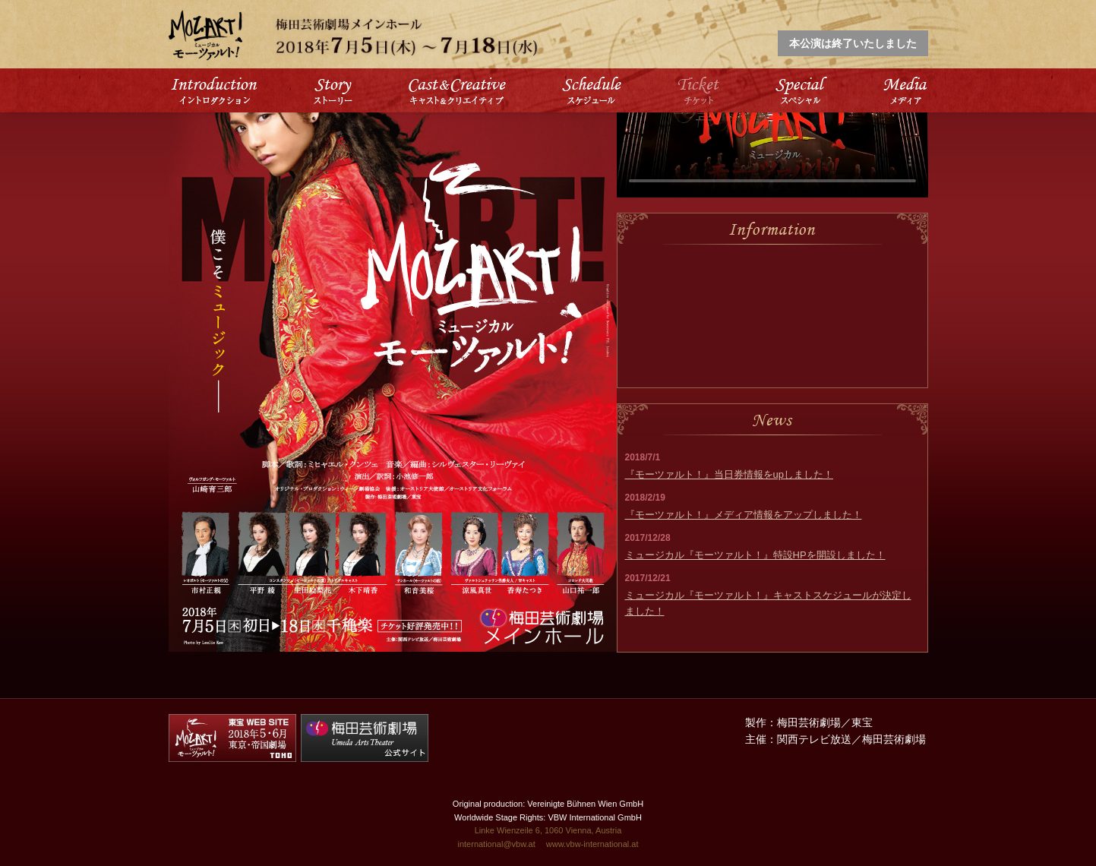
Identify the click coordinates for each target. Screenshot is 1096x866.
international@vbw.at (496, 844)
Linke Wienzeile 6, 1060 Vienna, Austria (548, 830)
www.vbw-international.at (592, 844)
